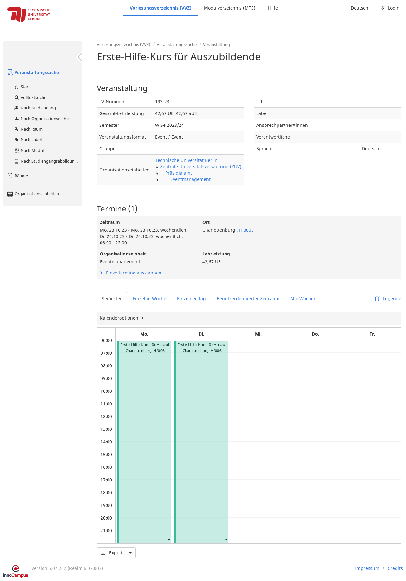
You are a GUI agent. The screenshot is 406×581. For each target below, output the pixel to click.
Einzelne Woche (149, 298)
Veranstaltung (216, 44)
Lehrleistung (216, 254)
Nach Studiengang (35, 108)
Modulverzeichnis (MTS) (229, 8)
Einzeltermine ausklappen (130, 273)
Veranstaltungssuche (32, 72)
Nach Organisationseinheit (42, 118)
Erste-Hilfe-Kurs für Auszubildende (152, 344)
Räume (17, 175)
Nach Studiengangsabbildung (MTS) (48, 161)
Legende (388, 298)
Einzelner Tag (191, 298)
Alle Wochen (303, 298)
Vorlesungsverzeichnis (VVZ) (160, 8)
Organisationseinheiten (32, 194)
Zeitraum (110, 222)
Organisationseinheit (123, 254)
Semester (112, 298)
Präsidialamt (178, 173)
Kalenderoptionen (120, 318)
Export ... (116, 553)
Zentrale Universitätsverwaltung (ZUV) (200, 167)
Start (22, 86)
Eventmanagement (190, 179)
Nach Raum (28, 129)
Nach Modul (29, 150)
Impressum (367, 568)
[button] (168, 539)
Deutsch (359, 8)
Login (390, 8)
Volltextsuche (30, 97)
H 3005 (246, 230)
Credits (395, 568)
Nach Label (28, 139)
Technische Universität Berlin (186, 160)
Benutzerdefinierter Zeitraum (248, 298)
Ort (206, 222)
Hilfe (273, 8)
